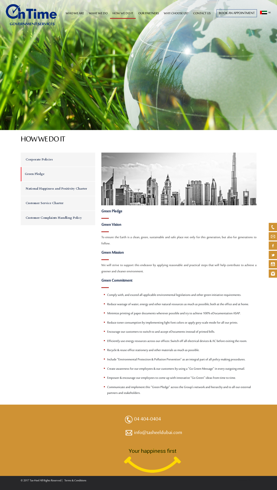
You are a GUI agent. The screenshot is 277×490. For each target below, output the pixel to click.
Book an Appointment (237, 13)
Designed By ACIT (247, 480)
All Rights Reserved (51, 480)
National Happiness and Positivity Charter (56, 188)
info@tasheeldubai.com (153, 432)
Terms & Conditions (75, 480)
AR (265, 13)
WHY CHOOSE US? (176, 13)
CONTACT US (202, 13)
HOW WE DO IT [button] (123, 13)
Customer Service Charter (45, 203)
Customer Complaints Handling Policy (54, 218)
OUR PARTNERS (148, 13)
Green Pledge (34, 174)
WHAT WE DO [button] (98, 13)
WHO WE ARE (75, 13)
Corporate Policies (39, 159)
